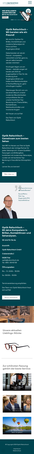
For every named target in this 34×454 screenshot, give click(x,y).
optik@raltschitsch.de (10, 260)
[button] (2, 14)
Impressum (17, 449)
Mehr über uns (9, 174)
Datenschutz (17, 451)
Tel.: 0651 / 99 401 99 (9, 263)
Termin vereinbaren (11, 298)
